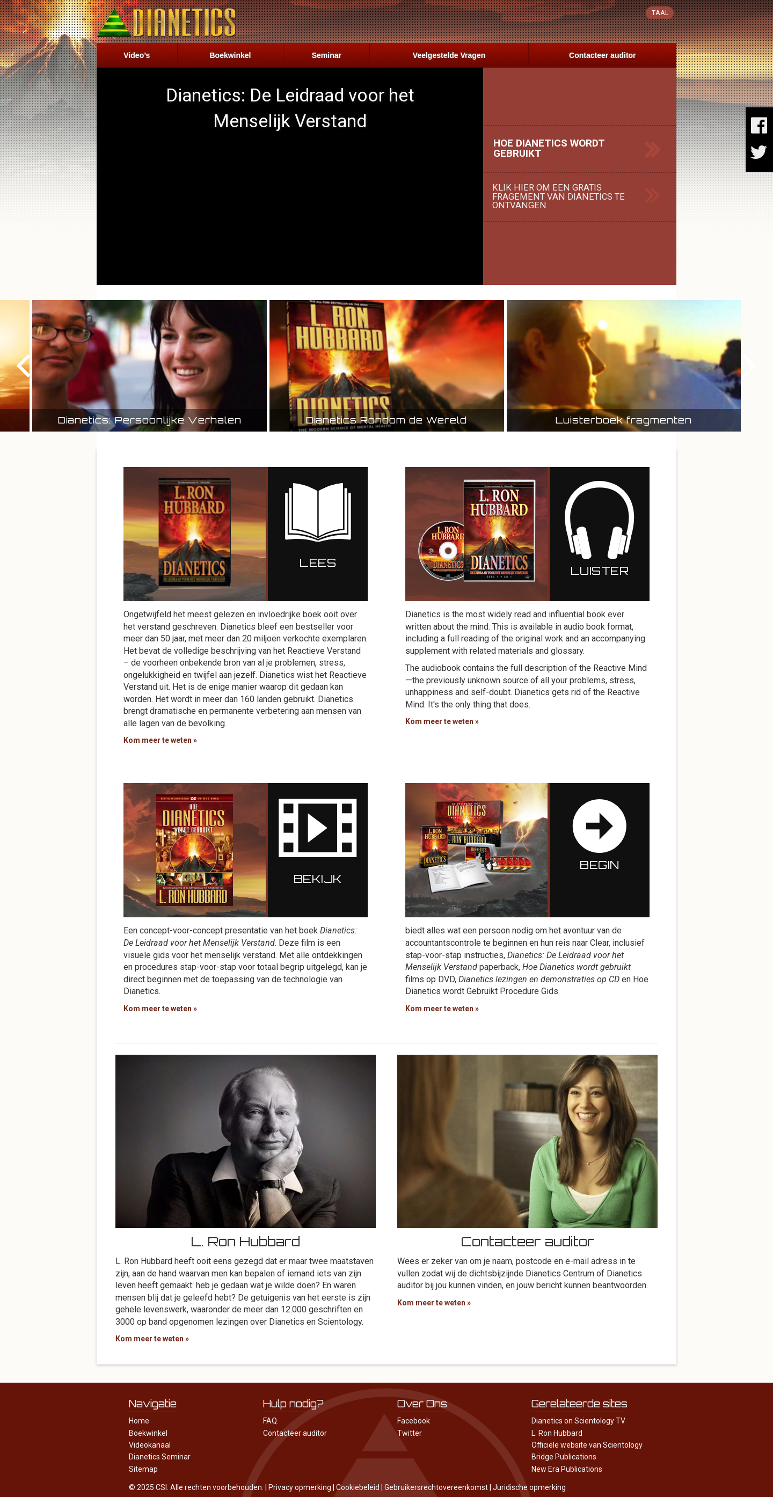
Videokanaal (150, 1445)
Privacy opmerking (299, 1487)
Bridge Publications (563, 1456)
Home (139, 1420)
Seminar (326, 55)
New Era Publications (566, 1469)
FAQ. (271, 1420)
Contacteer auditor (602, 55)
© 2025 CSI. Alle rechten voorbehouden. (196, 1487)
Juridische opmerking (529, 1487)
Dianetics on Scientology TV (578, 1420)
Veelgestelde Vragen (449, 55)
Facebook (413, 1420)
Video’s (136, 55)
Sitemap (143, 1469)
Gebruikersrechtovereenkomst (436, 1487)
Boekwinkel (230, 55)
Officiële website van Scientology (587, 1445)
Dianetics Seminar (160, 1456)
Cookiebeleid (358, 1487)
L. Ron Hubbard (556, 1433)
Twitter (409, 1433)
